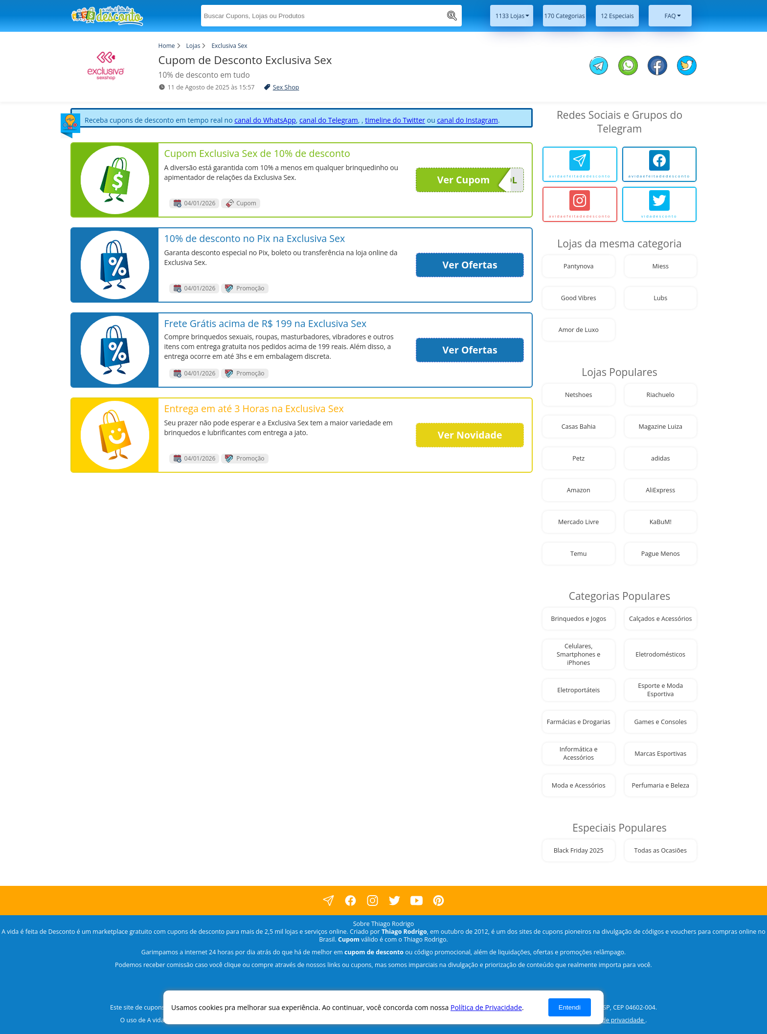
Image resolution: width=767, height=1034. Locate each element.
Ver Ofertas (470, 264)
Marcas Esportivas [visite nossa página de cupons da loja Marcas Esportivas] (660, 753)
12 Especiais (617, 16)
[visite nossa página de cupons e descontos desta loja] (114, 180)
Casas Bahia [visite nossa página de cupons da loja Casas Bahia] (579, 426)
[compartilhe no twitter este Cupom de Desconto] (687, 72)
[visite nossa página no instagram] (372, 900)
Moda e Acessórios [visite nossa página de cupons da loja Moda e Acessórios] (579, 785)
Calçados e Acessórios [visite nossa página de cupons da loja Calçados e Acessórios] (660, 619)
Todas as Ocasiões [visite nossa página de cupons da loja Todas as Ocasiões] (660, 850)
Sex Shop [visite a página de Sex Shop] (286, 87)
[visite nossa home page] (94, 15)
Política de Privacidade (486, 1007)
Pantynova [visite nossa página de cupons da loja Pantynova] (579, 266)
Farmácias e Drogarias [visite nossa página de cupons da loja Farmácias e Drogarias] (578, 722)
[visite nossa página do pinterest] (438, 900)
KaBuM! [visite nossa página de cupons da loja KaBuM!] (661, 522)
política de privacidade (612, 1020)
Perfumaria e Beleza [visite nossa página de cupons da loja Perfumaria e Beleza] (660, 785)
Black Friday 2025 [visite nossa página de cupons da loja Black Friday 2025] (579, 850)
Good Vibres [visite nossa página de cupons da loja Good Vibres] (578, 298)
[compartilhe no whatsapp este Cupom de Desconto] (628, 66)
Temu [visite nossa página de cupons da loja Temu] (578, 554)
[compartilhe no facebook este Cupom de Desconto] (657, 66)
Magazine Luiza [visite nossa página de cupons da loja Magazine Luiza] (660, 426)
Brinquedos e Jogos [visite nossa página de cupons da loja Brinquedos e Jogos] (578, 619)
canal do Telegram (328, 120)
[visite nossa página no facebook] (328, 900)
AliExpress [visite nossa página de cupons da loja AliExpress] (660, 490)
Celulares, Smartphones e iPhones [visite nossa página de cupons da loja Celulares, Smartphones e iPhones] (578, 654)
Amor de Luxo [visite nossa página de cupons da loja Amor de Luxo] (579, 330)
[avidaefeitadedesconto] (579, 164)
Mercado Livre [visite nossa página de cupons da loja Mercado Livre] (578, 522)
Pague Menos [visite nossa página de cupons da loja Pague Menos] (660, 554)
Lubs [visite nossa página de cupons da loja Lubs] (660, 298)
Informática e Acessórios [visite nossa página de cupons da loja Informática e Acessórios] (579, 753)
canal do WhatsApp (265, 120)
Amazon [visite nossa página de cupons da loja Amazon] (578, 490)
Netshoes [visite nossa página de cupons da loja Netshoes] (578, 395)
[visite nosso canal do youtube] (416, 900)
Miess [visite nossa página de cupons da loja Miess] (660, 266)
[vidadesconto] (659, 204)
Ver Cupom (474, 180)
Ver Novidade (470, 434)
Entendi (570, 1007)
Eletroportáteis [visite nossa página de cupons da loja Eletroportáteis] (578, 690)
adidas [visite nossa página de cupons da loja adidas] (660, 458)
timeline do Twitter (395, 120)
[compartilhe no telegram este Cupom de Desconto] (599, 66)
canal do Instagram (467, 120)
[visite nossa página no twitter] (394, 900)
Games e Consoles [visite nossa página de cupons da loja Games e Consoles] (660, 722)
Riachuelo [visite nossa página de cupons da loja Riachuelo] (661, 395)
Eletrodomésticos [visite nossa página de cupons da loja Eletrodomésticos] (660, 654)
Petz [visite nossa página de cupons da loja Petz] (578, 458)
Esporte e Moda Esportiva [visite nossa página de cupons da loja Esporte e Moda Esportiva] (660, 690)
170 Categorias (564, 16)
